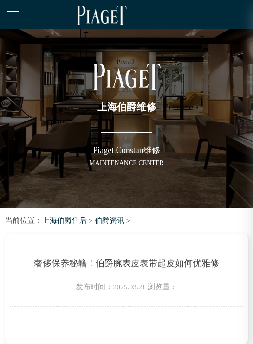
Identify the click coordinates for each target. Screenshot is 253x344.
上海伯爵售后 (64, 220)
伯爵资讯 (109, 220)
